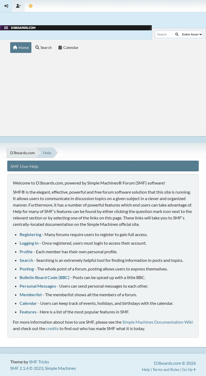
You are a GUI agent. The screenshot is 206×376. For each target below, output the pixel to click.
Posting (27, 268)
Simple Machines (60, 368)
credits (52, 328)
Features (28, 311)
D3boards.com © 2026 (175, 363)
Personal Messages (38, 285)
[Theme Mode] (31, 6)
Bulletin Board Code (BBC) (44, 277)
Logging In (29, 242)
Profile (26, 251)
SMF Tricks (39, 361)
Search (26, 260)
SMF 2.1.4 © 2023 (26, 368)
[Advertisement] (103, 95)
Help (146, 369)
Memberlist (31, 294)
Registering (30, 234)
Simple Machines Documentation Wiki (157, 321)
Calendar (28, 303)
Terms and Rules (166, 369)
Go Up (189, 369)
